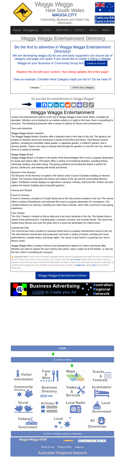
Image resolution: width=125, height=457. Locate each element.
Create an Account (96, 63)
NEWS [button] (106, 30)
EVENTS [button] (80, 30)
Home (17, 30)
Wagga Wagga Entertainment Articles (62, 275)
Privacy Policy (64, 447)
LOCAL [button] (48, 30)
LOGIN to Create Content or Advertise (62, 433)
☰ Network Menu (62, 359)
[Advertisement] (62, 322)
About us (79, 447)
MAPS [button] (93, 30)
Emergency (30, 30)
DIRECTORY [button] (63, 30)
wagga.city (80, 265)
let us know (75, 259)
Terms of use (47, 447)
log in (94, 265)
